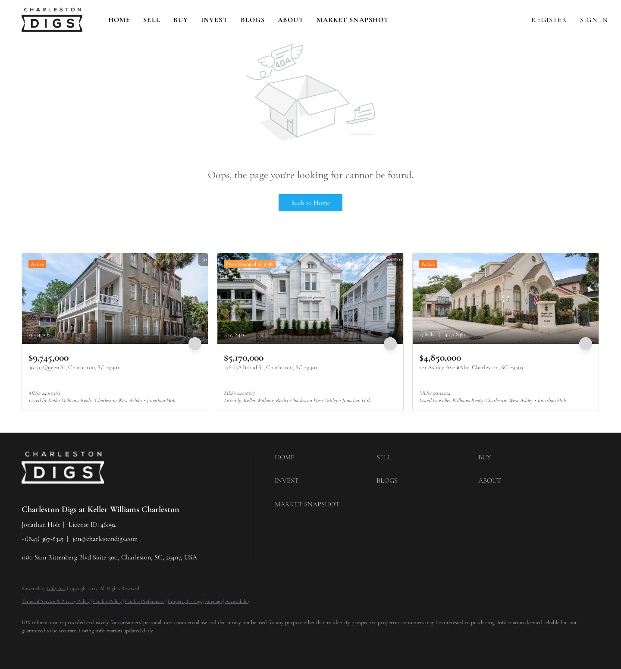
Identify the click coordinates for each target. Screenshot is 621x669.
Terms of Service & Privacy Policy (56, 601)
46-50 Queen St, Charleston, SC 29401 (73, 367)
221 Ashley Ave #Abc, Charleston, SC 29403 (471, 367)
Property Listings (185, 601)
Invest (214, 20)
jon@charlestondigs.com (105, 538)
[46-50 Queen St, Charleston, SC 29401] (115, 298)
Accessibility (237, 601)
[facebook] (32, 645)
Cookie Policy (107, 601)
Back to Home (310, 202)
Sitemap (213, 601)
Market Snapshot (353, 20)
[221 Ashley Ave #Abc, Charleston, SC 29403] (506, 298)
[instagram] (107, 645)
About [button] (291, 20)
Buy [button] (180, 20)
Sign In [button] (594, 20)
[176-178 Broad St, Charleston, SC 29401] (310, 298)
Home (119, 20)
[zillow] (82, 645)
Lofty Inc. (56, 588)
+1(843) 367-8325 (43, 538)
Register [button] (549, 20)
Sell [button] (151, 20)
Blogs (253, 20)
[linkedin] (57, 645)
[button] (52, 19)
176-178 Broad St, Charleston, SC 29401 (270, 367)
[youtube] (132, 645)
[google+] (157, 645)
